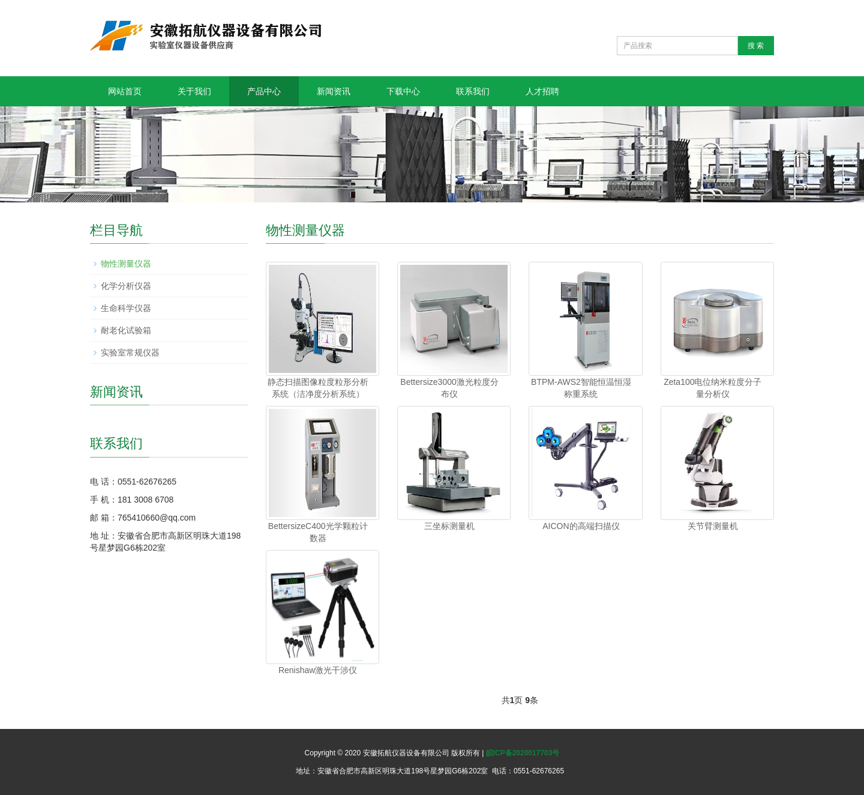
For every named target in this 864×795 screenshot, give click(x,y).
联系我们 (473, 91)
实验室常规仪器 (130, 352)
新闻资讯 (333, 91)
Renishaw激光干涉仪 (317, 670)
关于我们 (194, 91)
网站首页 (125, 91)
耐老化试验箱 (126, 330)
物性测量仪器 (126, 263)
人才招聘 (542, 91)
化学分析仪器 (126, 286)
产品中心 (264, 91)
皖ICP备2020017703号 (523, 753)
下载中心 (403, 91)
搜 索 (756, 45)
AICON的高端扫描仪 (580, 526)
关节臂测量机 (713, 526)
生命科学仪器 (126, 308)
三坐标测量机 (449, 526)
